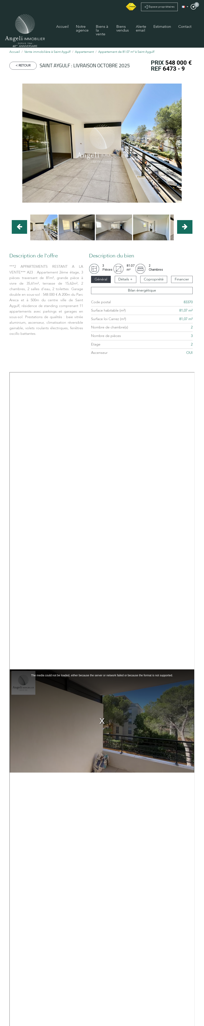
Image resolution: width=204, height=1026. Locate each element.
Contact (184, 26)
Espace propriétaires (159, 7)
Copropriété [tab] (154, 279)
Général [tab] (101, 279)
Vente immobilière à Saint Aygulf (47, 52)
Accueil (62, 26)
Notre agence (82, 28)
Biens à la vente (102, 30)
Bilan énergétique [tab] (142, 290)
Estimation (162, 26)
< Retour (23, 65)
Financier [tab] (182, 279)
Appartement (84, 52)
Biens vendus (122, 28)
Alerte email (141, 28)
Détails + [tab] (125, 279)
